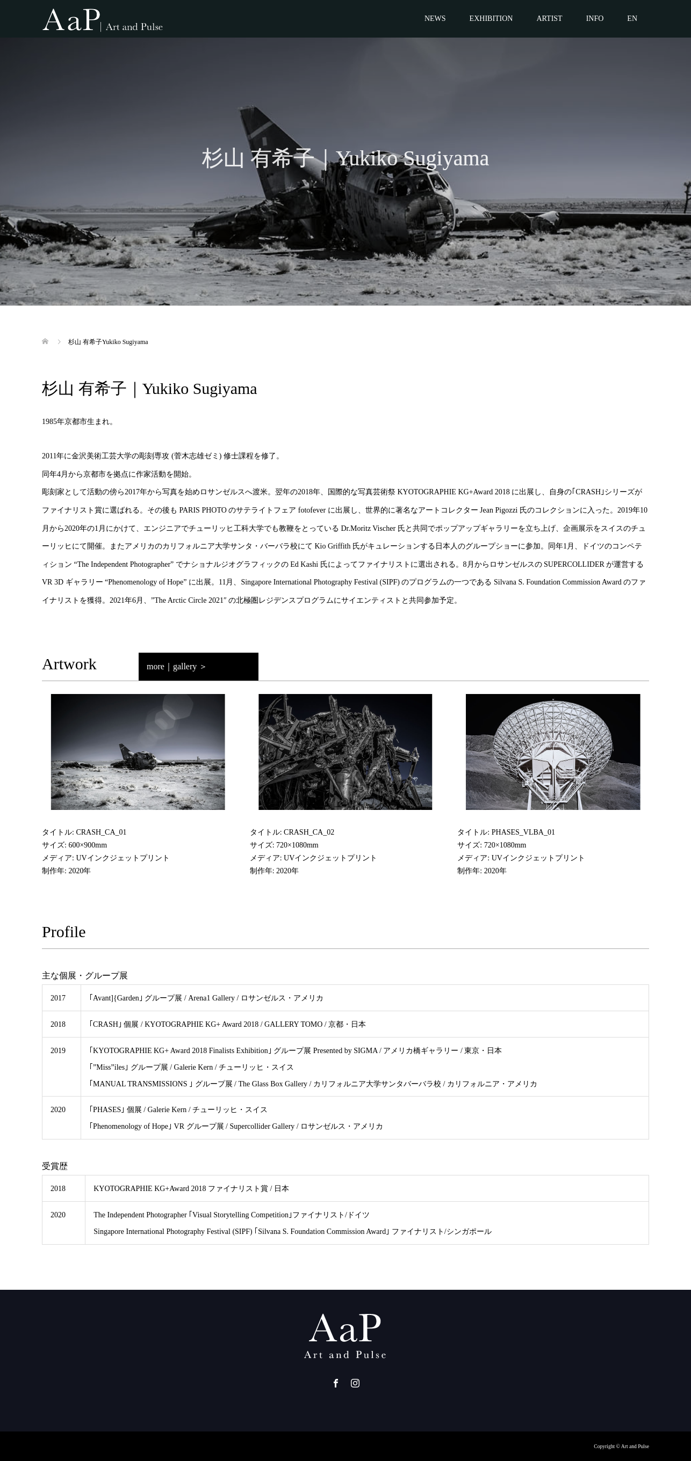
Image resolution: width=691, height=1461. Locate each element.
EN (632, 18)
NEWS (435, 18)
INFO (595, 18)
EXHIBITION (491, 18)
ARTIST (549, 18)
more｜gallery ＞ (177, 666)
